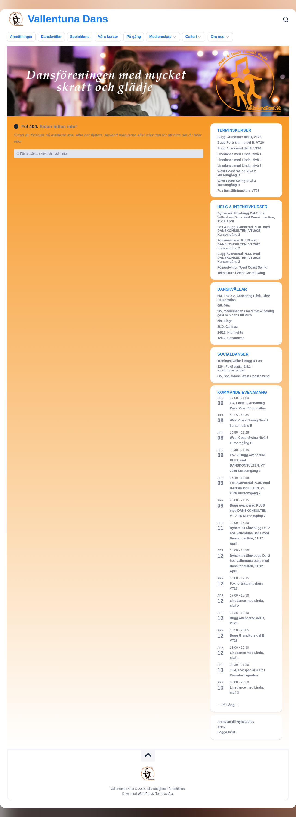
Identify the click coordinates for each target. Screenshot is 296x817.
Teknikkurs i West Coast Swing (241, 273)
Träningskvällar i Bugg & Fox (239, 361)
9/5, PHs (223, 305)
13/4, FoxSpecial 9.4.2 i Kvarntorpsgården (235, 368)
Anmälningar (21, 37)
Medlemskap (160, 37)
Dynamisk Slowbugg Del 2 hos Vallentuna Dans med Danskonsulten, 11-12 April (246, 217)
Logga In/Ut (226, 732)
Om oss (217, 37)
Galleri (191, 37)
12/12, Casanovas (230, 338)
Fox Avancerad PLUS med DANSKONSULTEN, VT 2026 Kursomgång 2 (238, 244)
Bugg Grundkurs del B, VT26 (239, 137)
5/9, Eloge (224, 321)
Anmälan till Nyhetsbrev (235, 722)
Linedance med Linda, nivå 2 (239, 160)
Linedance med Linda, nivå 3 (239, 165)
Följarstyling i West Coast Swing (242, 267)
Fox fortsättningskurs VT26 (238, 190)
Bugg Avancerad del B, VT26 (239, 148)
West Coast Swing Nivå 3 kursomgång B (236, 183)
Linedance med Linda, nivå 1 (239, 154)
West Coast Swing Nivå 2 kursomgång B (236, 173)
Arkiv (221, 727)
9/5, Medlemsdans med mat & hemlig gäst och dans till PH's (245, 313)
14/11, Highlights (230, 332)
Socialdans (79, 37)
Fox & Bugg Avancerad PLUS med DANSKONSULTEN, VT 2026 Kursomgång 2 (243, 231)
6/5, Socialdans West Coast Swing (243, 376)
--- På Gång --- (228, 705)
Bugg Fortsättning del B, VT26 (240, 142)
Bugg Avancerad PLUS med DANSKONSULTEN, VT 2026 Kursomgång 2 (238, 257)
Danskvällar (51, 37)
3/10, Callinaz (227, 326)
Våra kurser (108, 37)
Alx (170, 793)
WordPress (146, 793)
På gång (133, 37)
